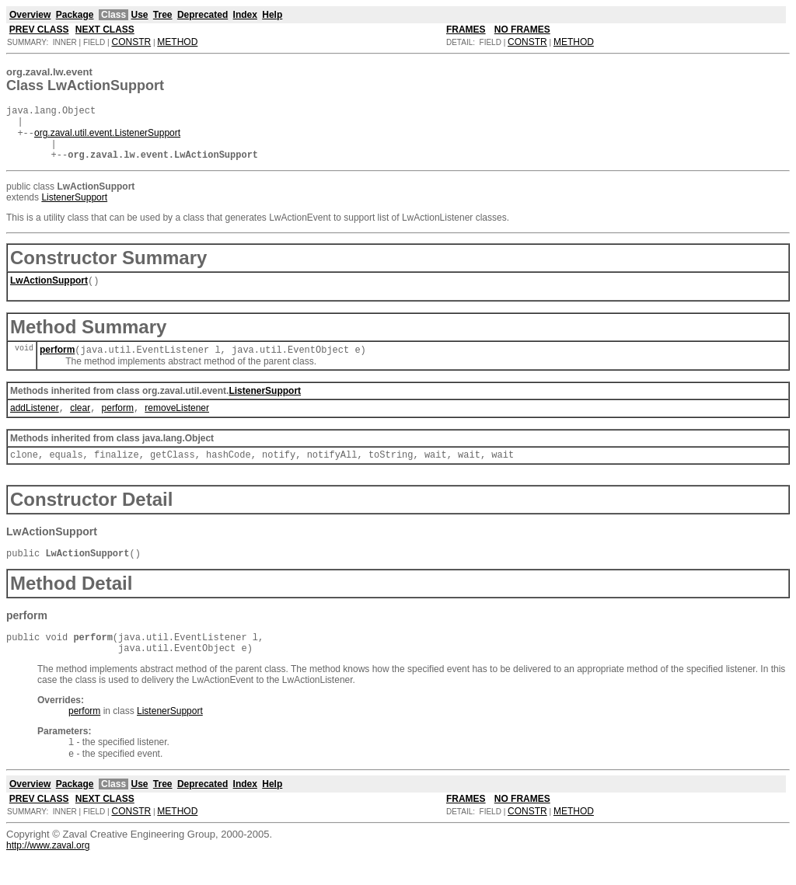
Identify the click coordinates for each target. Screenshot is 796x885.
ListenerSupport (74, 208)
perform (57, 363)
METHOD (177, 42)
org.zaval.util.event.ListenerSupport (107, 139)
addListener (34, 423)
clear (80, 423)
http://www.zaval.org (47, 873)
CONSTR (131, 42)
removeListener (177, 423)
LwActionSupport (49, 292)
